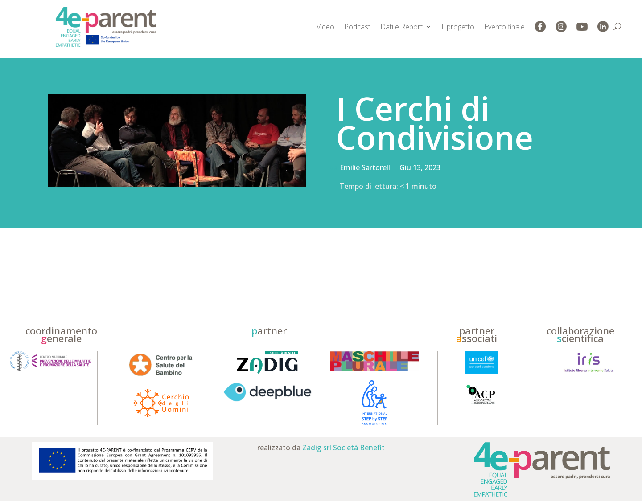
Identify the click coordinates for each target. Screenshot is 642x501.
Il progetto (457, 27)
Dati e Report (401, 27)
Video (325, 27)
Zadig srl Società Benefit (343, 447)
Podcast (357, 27)
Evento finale (504, 27)
